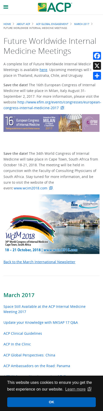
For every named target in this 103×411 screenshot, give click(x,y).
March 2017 (19, 295)
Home (7, 24)
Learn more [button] (75, 389)
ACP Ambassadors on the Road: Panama (36, 365)
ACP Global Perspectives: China (29, 355)
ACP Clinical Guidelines (22, 333)
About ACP (23, 24)
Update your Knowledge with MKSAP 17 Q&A (40, 322)
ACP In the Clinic (17, 344)
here (43, 69)
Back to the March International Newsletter (39, 261)
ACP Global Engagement (52, 24)
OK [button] (51, 402)
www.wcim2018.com (30, 188)
